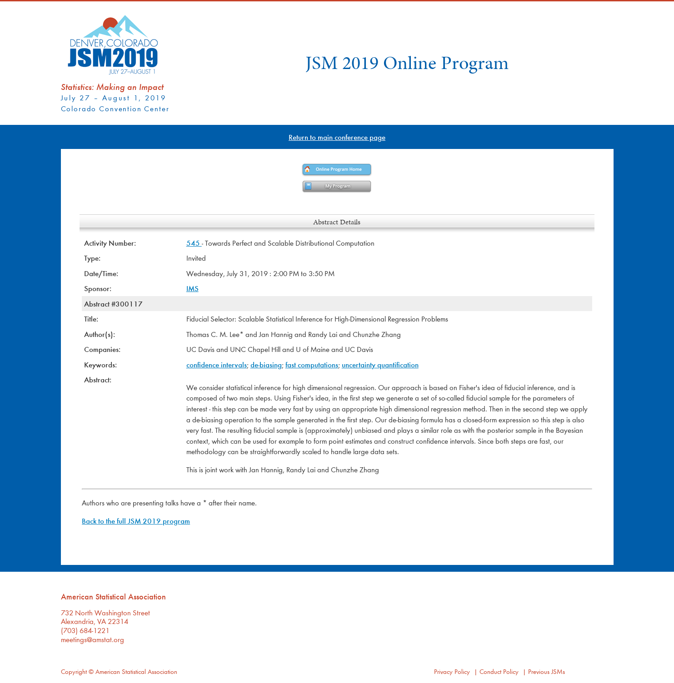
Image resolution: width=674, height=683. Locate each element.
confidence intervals (216, 364)
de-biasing (266, 364)
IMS (192, 288)
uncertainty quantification (380, 364)
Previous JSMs (546, 671)
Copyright (74, 671)
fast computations (311, 364)
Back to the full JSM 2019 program (136, 520)
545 (194, 243)
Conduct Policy (499, 671)
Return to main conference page (337, 137)
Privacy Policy (452, 671)
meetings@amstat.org (92, 639)
